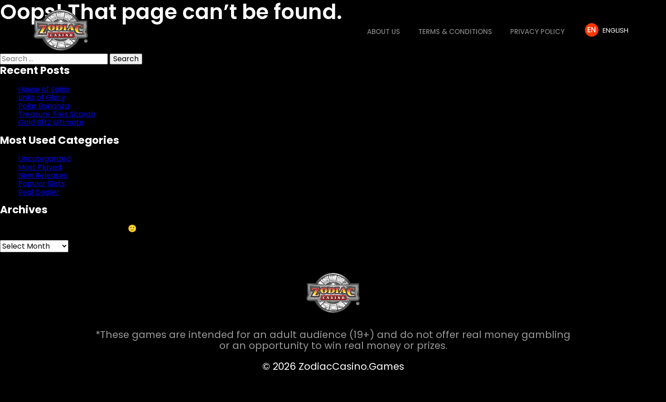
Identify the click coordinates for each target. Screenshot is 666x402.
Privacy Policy (537, 31)
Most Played (40, 167)
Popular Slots (41, 183)
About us (383, 31)
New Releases (42, 175)
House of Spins (43, 89)
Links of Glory (41, 97)
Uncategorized (44, 158)
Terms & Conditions (455, 31)
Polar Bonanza (43, 106)
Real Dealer (38, 192)
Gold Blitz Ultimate (51, 122)
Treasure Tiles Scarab (57, 114)
